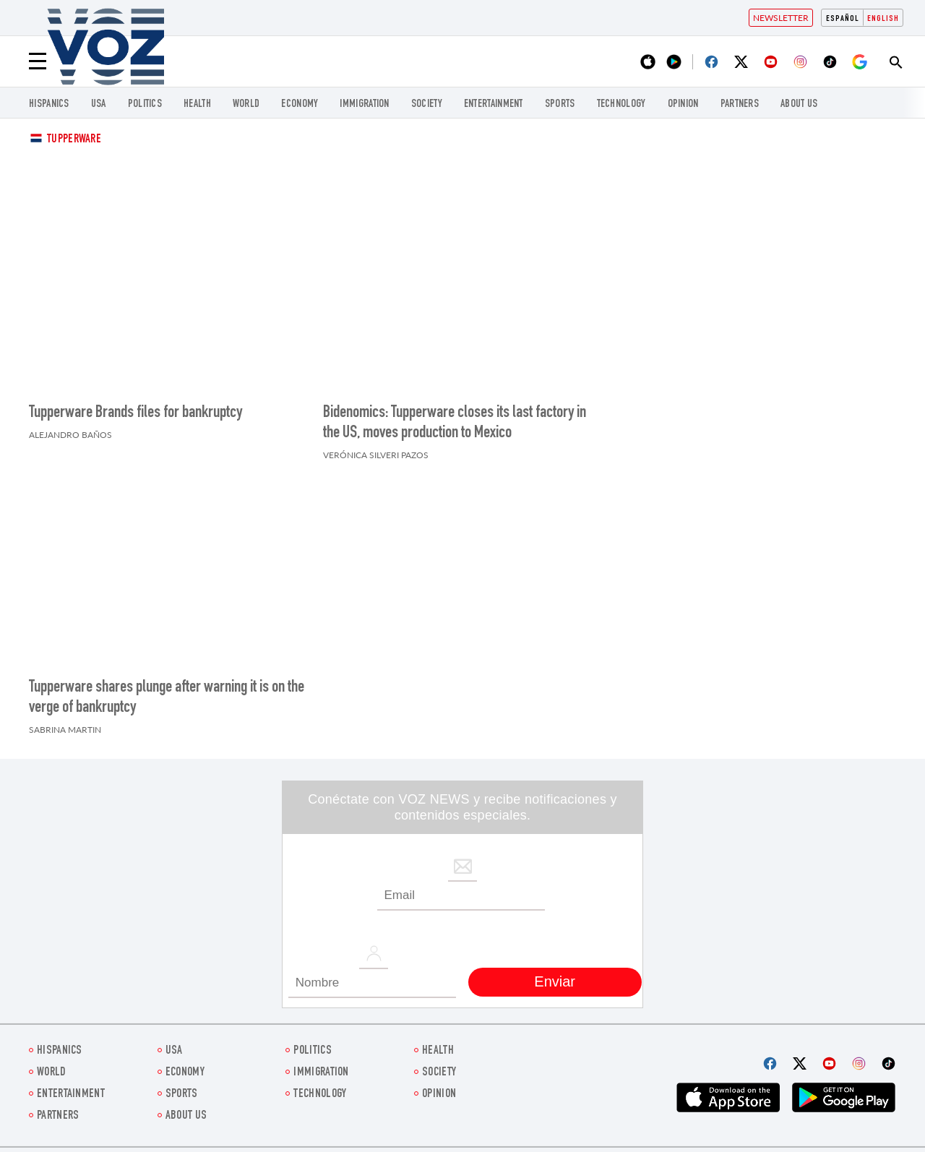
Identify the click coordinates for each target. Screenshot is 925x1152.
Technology (621, 104)
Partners (739, 104)
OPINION (683, 104)
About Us (798, 104)
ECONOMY (299, 104)
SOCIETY (426, 104)
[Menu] (37, 61)
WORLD (246, 104)
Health (197, 104)
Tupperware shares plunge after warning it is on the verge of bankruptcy (166, 698)
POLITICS (145, 104)
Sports (560, 104)
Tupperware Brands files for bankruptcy (135, 413)
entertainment (493, 104)
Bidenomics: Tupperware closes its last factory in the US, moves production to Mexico (454, 423)
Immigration (364, 104)
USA (98, 104)
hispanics (49, 104)
